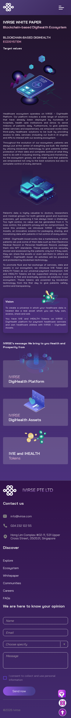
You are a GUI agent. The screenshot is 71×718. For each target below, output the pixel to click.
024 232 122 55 (21, 525)
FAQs (6, 598)
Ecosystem (11, 568)
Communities (12, 583)
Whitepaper (11, 575)
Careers (8, 590)
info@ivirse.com (21, 516)
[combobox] (35, 644)
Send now (19, 691)
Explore (8, 560)
